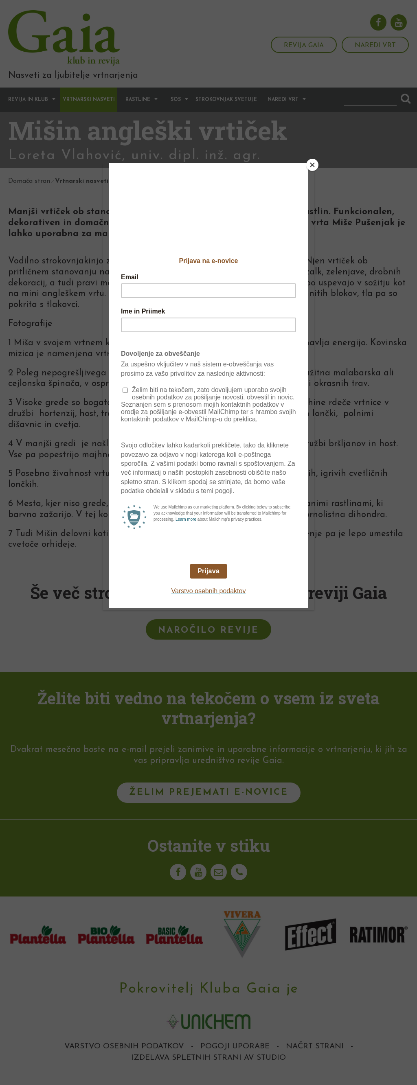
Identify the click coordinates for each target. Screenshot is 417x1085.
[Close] (312, 165)
